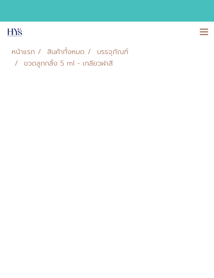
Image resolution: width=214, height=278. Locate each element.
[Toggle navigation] (203, 32)
